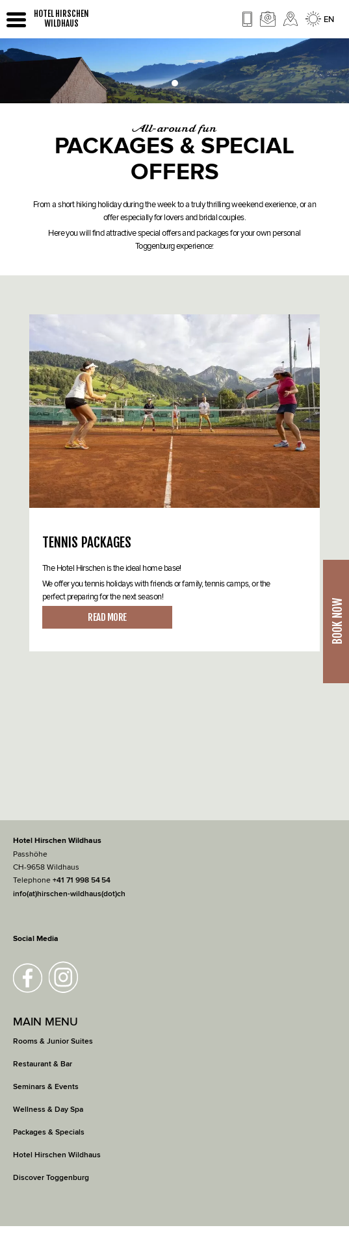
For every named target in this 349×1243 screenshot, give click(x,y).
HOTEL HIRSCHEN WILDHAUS (61, 19)
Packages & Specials (48, 1132)
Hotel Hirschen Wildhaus (57, 1155)
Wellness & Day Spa (48, 1109)
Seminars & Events (46, 1087)
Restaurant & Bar (42, 1064)
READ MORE (107, 617)
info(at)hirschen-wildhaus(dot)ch (69, 894)
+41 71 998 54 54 (81, 880)
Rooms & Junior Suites (53, 1041)
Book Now (337, 622)
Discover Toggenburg (51, 1178)
